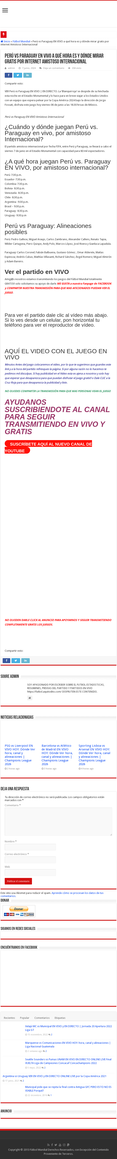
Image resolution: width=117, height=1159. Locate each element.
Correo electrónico (17, 854)
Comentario (13, 805)
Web (7, 866)
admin (11, 68)
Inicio (5, 41)
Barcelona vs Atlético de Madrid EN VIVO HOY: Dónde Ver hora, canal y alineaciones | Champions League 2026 (57, 755)
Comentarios (42, 1017)
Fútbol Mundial (21, 41)
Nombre (11, 841)
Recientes (9, 1017)
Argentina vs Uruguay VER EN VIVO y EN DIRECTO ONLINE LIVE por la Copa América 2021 (54, 1076)
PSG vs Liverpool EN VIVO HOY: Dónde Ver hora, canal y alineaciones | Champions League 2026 (20, 755)
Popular (24, 1017)
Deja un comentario (53, 68)
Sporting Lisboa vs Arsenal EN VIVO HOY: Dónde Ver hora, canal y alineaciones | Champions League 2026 (94, 755)
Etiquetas (60, 1017)
